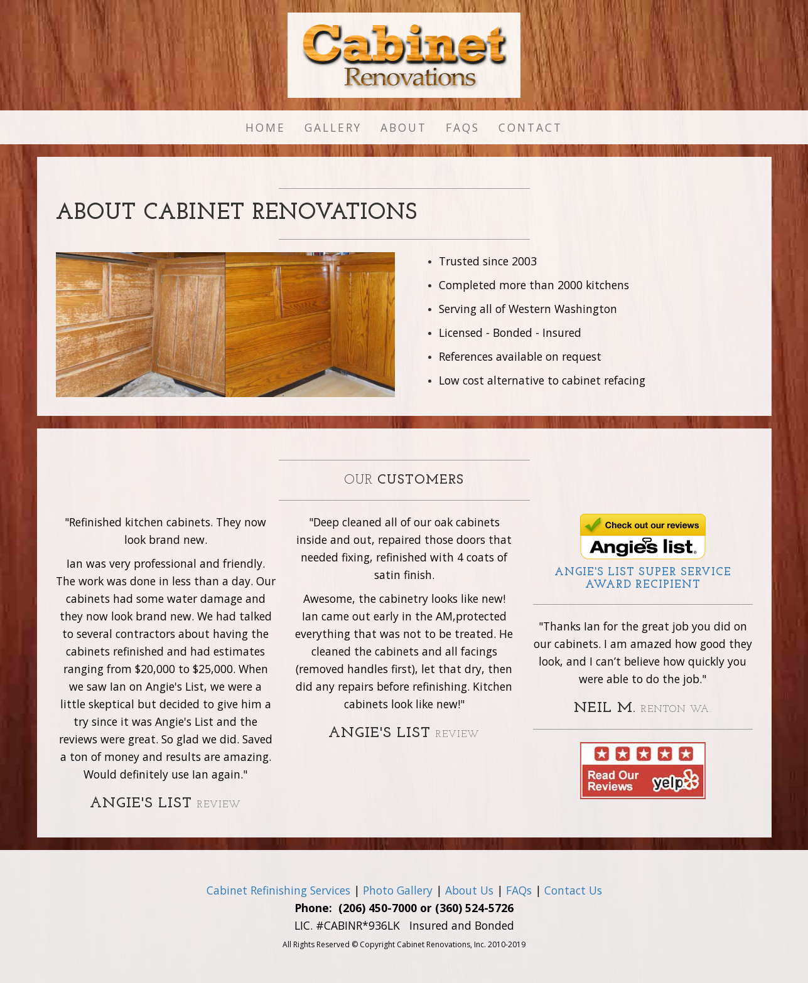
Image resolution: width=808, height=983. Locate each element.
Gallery (333, 127)
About (403, 127)
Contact (530, 127)
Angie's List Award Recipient (642, 578)
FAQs (463, 127)
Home (265, 127)
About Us (469, 890)
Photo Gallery (398, 890)
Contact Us (573, 890)
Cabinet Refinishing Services (278, 890)
